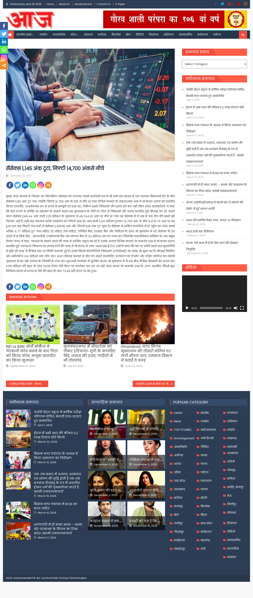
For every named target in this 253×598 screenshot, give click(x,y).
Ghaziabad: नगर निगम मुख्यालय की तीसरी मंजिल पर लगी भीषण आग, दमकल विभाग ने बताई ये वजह (146, 353)
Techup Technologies (73, 578)
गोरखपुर (179, 532)
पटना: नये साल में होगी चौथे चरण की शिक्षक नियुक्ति (212, 246)
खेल (128, 35)
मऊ (229, 496)
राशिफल (168, 35)
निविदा (205, 447)
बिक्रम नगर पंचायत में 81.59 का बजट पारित (211, 173)
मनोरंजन (202, 35)
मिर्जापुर (231, 504)
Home (50, 4)
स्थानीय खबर (24, 35)
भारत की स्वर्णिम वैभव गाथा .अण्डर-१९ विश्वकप (213, 220)
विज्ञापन (153, 35)
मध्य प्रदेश (206, 523)
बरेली (204, 498)
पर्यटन (217, 35)
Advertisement (83, 4)
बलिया (231, 479)
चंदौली (231, 462)
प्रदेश (73, 35)
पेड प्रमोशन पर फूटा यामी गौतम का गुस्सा (120, 429)
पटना (204, 464)
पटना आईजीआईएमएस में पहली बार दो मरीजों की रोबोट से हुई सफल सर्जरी (214, 205)
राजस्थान (232, 413)
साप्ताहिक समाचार (107, 402)
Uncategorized (184, 438)
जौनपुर (231, 470)
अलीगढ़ (178, 455)
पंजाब (204, 455)
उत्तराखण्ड (179, 489)
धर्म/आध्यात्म (208, 430)
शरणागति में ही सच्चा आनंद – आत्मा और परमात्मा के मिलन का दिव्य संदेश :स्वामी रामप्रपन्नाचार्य (216, 188)
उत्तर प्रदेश (179, 481)
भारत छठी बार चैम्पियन (200, 231)
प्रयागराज (206, 481)
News (177, 421)
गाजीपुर (178, 523)
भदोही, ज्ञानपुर (235, 487)
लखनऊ (232, 438)
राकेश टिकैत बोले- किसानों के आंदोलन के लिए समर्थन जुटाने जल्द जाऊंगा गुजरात (29, 384)
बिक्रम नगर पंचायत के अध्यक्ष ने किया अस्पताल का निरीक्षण (216, 128)
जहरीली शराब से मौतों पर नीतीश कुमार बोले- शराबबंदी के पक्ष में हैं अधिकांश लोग (155, 384)
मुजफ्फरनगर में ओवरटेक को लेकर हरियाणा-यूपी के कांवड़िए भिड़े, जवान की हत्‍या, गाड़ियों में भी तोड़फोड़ (89, 353)
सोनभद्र (231, 513)
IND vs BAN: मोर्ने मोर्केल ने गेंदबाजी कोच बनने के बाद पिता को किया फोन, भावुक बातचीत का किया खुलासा (32, 353)
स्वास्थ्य (88, 35)
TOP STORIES (182, 430)
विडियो (140, 35)
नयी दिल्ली (207, 438)
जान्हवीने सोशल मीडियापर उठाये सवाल (158, 490)
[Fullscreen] (242, 308)
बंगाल (204, 489)
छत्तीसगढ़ (179, 540)
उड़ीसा (177, 472)
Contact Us (103, 4)
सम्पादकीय (185, 35)
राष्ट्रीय (43, 35)
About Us (64, 4)
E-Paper (120, 4)
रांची (203, 549)
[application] (214, 293)
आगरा (177, 464)
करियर (102, 35)
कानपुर (178, 506)
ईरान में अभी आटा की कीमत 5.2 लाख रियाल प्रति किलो (215, 110)
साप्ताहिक (233, 549)
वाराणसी (232, 447)
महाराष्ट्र (205, 540)
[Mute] (236, 308)
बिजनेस (116, 35)
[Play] (187, 308)
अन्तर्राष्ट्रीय (58, 35)
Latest (178, 413)
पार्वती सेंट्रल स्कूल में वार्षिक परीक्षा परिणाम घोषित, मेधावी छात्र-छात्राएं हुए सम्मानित (215, 93)
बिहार (204, 515)
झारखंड (205, 413)
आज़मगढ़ (232, 453)
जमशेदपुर (179, 549)
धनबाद (205, 421)
